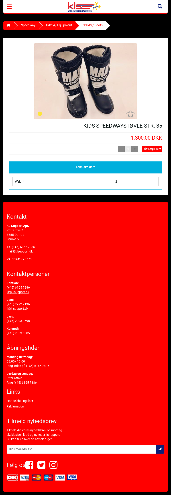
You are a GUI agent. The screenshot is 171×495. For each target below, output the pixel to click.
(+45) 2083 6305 (18, 333)
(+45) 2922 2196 (18, 304)
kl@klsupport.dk (18, 292)
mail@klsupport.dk (20, 251)
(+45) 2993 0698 (18, 321)
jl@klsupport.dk (17, 308)
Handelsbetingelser (20, 401)
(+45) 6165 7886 (23, 247)
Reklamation (15, 406)
